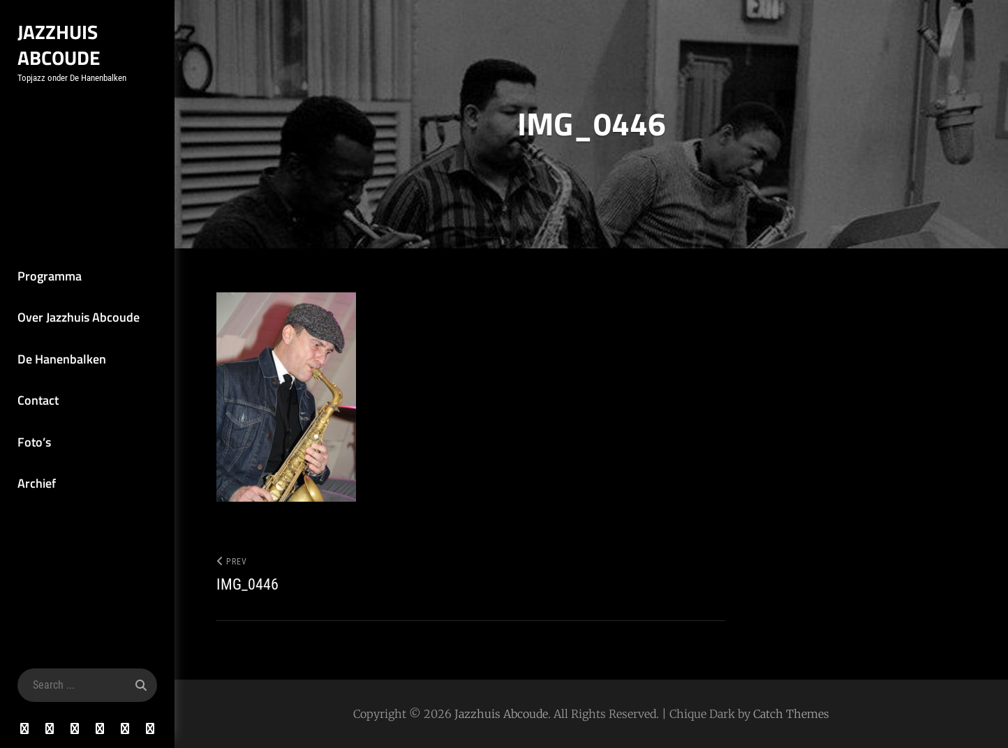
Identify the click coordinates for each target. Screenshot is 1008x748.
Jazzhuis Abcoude (59, 45)
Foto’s (34, 442)
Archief (36, 483)
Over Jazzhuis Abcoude (78, 317)
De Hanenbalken (61, 359)
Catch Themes (791, 714)
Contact (38, 400)
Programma (49, 276)
